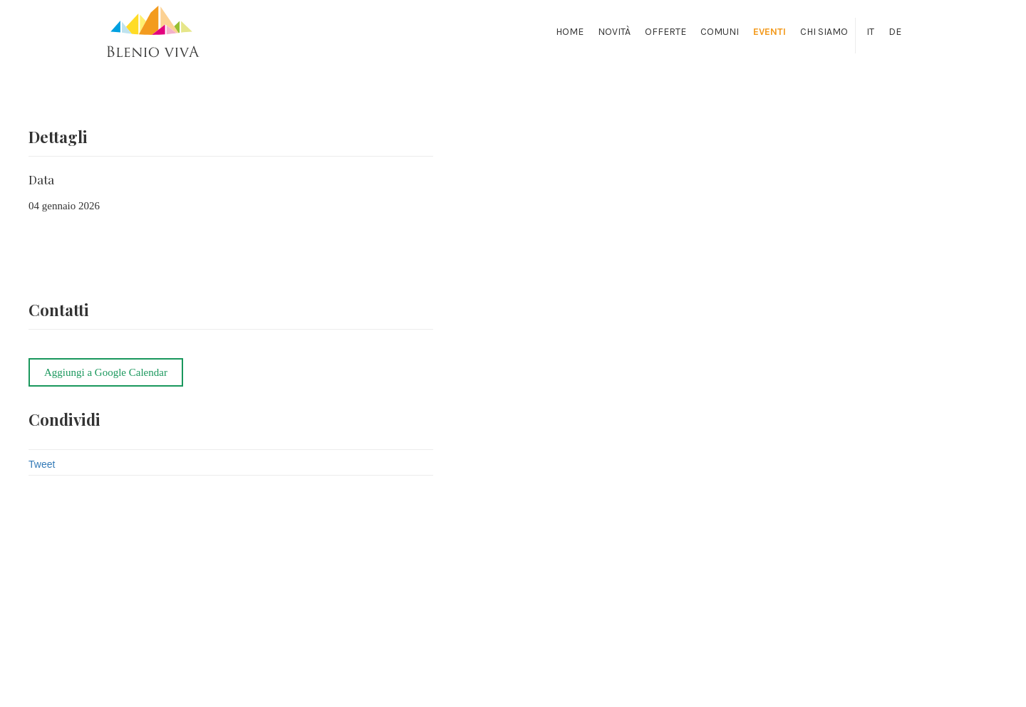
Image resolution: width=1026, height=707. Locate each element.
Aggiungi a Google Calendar (105, 372)
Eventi (769, 32)
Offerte (665, 32)
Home (570, 32)
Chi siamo (824, 32)
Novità (614, 32)
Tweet (41, 464)
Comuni (719, 32)
